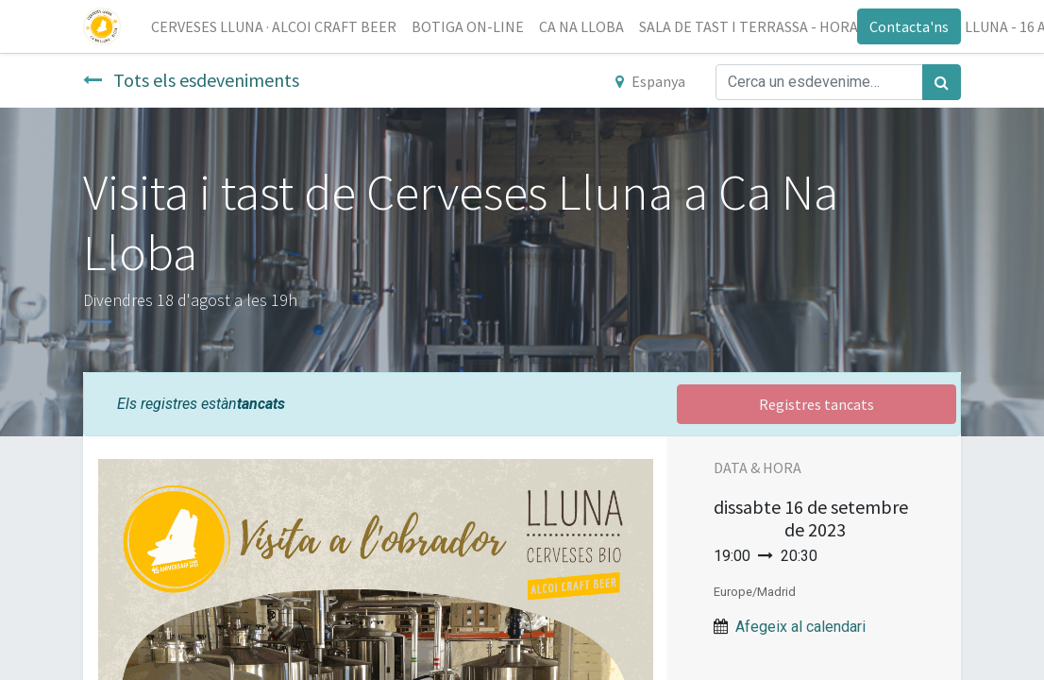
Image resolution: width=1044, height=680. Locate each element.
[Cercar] (941, 82)
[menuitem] (273, 26)
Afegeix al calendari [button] (800, 627)
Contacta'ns (909, 26)
